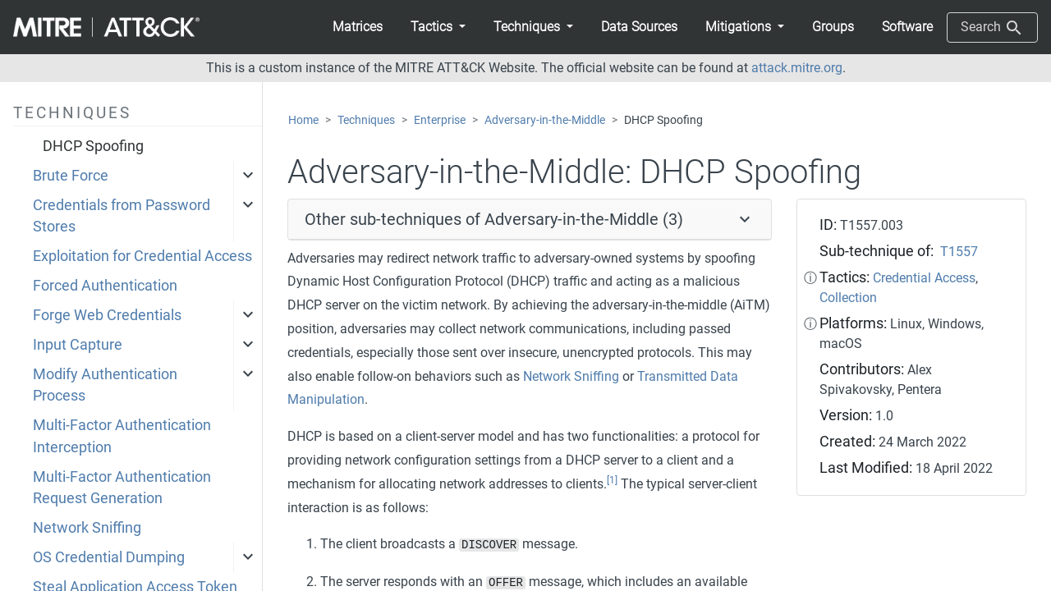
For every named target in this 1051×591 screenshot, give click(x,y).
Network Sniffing (87, 528)
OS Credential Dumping (109, 557)
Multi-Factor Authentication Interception (122, 436)
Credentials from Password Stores (121, 216)
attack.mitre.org (796, 68)
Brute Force (70, 175)
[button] (438, 27)
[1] (612, 480)
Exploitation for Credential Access (142, 256)
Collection (848, 297)
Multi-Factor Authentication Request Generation (122, 487)
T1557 (959, 251)
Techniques (366, 120)
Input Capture (77, 345)
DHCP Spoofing (93, 146)
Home (303, 120)
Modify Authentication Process (105, 385)
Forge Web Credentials (107, 315)
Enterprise (440, 120)
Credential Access (924, 278)
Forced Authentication (105, 285)
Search (992, 28)
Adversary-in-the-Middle (544, 120)
